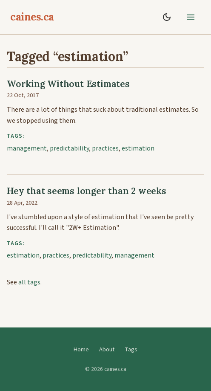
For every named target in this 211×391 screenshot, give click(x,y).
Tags (131, 349)
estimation (138, 148)
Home (81, 349)
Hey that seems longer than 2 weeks (86, 191)
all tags (29, 282)
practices (105, 148)
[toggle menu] (190, 17)
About (106, 349)
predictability (69, 148)
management (27, 148)
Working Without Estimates (68, 84)
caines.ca (32, 16)
